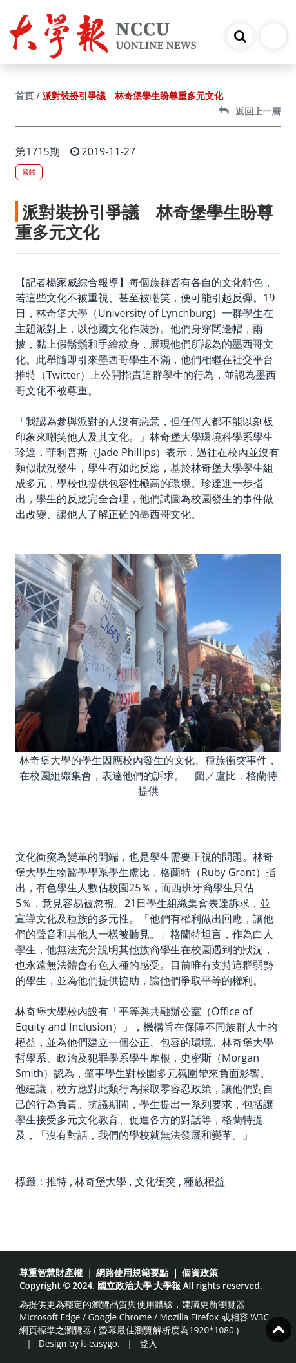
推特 (56, 1181)
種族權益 (204, 1181)
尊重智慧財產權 (51, 1272)
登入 (148, 1343)
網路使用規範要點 (132, 1272)
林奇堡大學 (100, 1181)
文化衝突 (155, 1181)
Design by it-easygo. (79, 1343)
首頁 (24, 96)
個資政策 (200, 1272)
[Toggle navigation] (273, 36)
